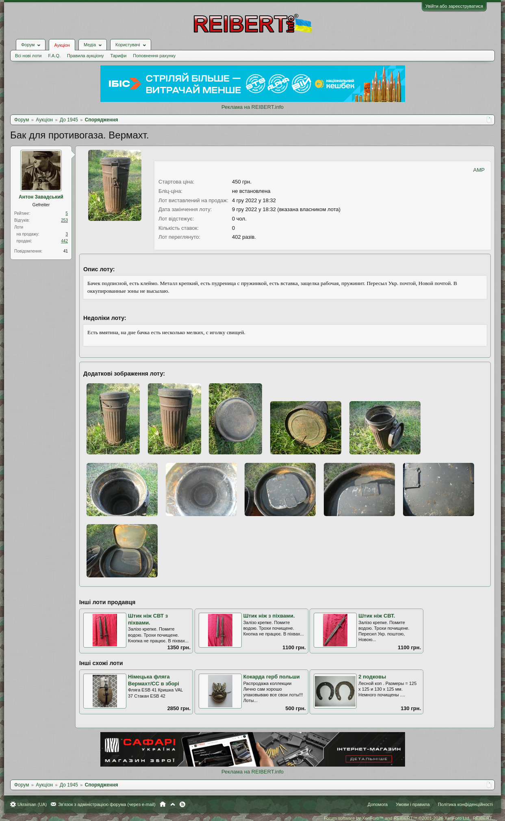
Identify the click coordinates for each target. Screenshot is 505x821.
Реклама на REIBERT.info (252, 107)
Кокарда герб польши (271, 677)
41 (65, 251)
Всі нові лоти (28, 55)
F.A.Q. (54, 55)
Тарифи (119, 55)
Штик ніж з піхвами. (269, 616)
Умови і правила (412, 804)
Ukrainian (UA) (32, 804)
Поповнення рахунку (154, 55)
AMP (479, 170)
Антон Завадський (41, 197)
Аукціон (61, 45)
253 (64, 220)
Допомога (378, 804)
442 (64, 241)
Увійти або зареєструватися (454, 6)
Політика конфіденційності (465, 804)
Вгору (173, 804)
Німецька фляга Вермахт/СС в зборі (153, 680)
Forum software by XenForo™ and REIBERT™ (408, 818)
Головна (163, 804)
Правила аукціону (85, 55)
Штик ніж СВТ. (376, 616)
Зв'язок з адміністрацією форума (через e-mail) (107, 804)
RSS (182, 804)
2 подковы (372, 677)
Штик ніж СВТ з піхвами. (148, 619)
